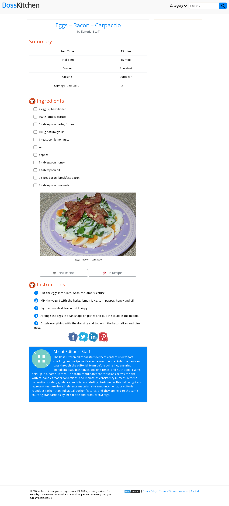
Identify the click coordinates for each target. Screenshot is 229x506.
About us (183, 491)
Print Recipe (64, 273)
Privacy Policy (150, 491)
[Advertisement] (88, 446)
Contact (195, 491)
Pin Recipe (112, 273)
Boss (21, 5)
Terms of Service (168, 491)
